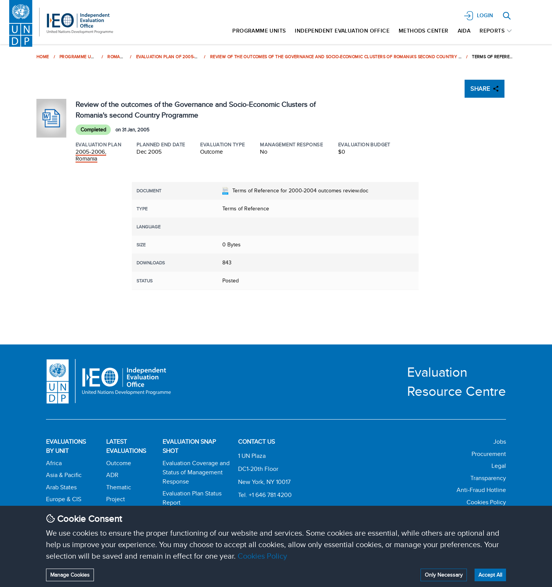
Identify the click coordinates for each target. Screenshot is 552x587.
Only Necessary (444, 575)
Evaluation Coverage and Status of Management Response (196, 472)
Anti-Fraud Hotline (481, 489)
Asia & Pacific (64, 475)
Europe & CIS (63, 499)
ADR (112, 475)
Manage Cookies (70, 575)
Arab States (61, 487)
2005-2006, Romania (91, 155)
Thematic (118, 487)
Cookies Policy (262, 555)
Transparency (488, 478)
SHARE (484, 88)
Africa (54, 463)
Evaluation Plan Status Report (192, 498)
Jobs (499, 441)
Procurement (489, 453)
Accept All (490, 575)
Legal (498, 465)
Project (115, 499)
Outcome (118, 463)
